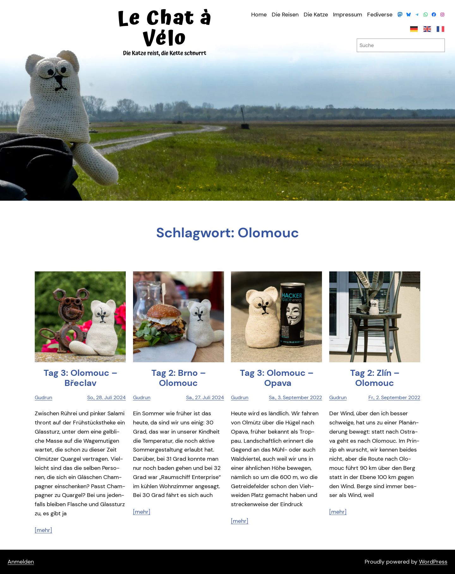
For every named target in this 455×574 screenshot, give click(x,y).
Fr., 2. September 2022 (394, 397)
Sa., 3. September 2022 (295, 397)
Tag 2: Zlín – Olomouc (374, 378)
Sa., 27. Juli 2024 (205, 397)
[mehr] (43, 530)
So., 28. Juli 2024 (106, 397)
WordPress (433, 561)
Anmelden (21, 561)
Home (259, 14)
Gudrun (43, 397)
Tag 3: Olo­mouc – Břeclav (80, 378)
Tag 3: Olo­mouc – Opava (276, 378)
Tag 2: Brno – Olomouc (178, 378)
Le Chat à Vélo (164, 28)
